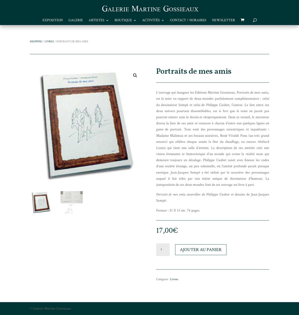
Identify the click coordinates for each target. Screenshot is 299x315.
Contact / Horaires (188, 21)
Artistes (96, 21)
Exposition (52, 21)
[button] (135, 75)
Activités (151, 21)
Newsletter (223, 21)
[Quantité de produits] (163, 249)
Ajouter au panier (201, 250)
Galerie (75, 21)
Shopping (36, 41)
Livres (49, 41)
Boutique (123, 21)
